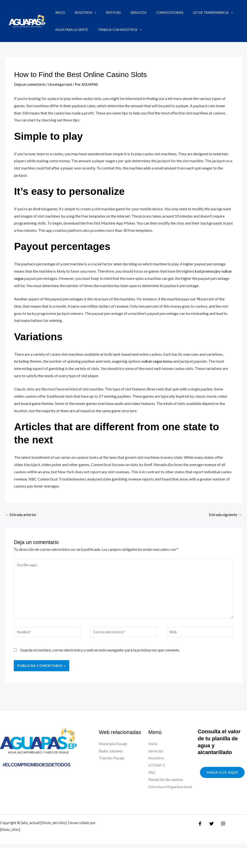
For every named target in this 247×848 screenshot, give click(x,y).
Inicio (55, 12)
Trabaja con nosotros (72, 30)
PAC (152, 776)
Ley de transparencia (178, 12)
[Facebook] (200, 828)
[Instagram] (221, 828)
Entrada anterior (21, 514)
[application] (83, 12)
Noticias (96, 12)
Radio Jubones (111, 755)
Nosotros (75, 12)
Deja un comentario (30, 84)
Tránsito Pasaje (111, 762)
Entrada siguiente (225, 514)
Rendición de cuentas (165, 784)
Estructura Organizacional (170, 791)
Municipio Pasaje (113, 748)
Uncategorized (61, 84)
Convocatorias (140, 12)
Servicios (116, 12)
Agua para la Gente (218, 12)
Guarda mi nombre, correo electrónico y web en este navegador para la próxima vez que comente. (100, 654)
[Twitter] (210, 828)
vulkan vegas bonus (157, 361)
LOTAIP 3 (156, 769)
